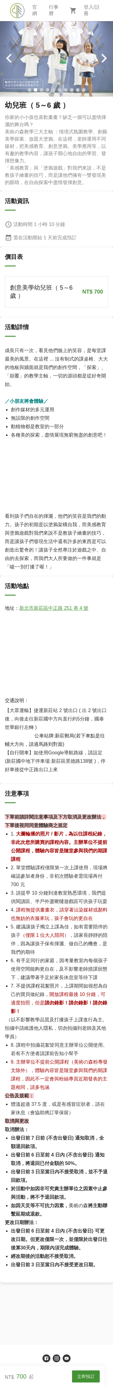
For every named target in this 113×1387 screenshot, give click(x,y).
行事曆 (53, 10)
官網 (34, 10)
